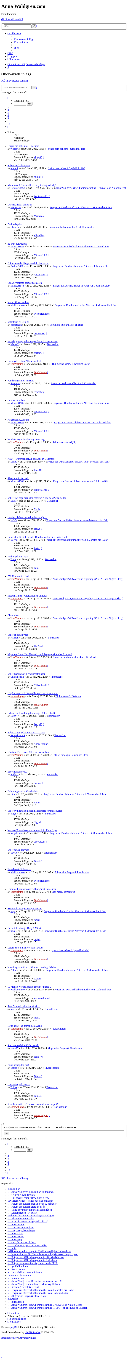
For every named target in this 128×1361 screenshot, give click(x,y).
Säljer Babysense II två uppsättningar (26, 674)
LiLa (13, 794)
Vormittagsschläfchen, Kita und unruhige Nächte (32, 967)
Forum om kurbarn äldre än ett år (66, 324)
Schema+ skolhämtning (19, 165)
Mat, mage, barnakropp (63, 891)
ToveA (14, 852)
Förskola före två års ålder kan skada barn (29, 752)
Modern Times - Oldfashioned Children (27, 595)
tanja (13, 911)
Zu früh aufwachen (17, 243)
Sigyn (13, 813)
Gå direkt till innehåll (12, 19)
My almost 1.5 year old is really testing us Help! (32, 185)
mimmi (14, 168)
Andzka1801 (16, 266)
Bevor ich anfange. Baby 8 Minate (25, 908)
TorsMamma (17, 364)
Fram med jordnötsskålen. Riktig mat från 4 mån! (32, 889)
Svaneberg (16, 383)
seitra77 (15, 1048)
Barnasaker (53, 344)
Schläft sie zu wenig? (18, 322)
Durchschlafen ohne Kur (20, 204)
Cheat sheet (13, 615)
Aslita (13, 970)
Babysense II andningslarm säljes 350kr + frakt (31, 713)
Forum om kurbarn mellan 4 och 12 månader (71, 227)
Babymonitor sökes (17, 771)
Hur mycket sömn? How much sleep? (26, 361)
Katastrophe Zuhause (18, 419)
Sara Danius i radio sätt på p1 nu (24, 1006)
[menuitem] (23, 39)
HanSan (15, 637)
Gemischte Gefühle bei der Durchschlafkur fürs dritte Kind (37, 537)
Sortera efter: (43, 1127)
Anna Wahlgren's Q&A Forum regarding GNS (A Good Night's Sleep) (90, 188)
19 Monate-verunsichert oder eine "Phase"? (29, 986)
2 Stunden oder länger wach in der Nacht (28, 263)
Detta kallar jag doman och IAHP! (25, 1025)
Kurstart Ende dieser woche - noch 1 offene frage (32, 830)
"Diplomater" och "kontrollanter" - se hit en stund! (33, 693)
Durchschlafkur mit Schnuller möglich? (27, 517)
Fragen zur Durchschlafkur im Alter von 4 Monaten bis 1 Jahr (81, 207)
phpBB (14, 1327)
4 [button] (8, 115)
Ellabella (15, 227)
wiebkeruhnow (18, 305)
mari (13, 1009)
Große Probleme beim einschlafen (25, 282)
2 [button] (8, 109)
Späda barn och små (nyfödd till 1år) (66, 148)
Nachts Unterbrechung (19, 302)
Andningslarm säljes (18, 556)
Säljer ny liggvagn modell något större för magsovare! (35, 810)
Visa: (16, 1127)
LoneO (14, 461)
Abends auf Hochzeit (18, 478)
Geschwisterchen (16, 400)
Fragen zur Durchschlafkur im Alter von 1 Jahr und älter (81, 246)
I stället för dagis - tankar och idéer (70, 755)
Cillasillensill (17, 676)
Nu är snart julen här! (18, 1065)
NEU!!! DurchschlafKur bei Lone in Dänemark (31, 458)
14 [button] (9, 124)
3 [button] (8, 112)
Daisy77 (15, 715)
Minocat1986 (17, 246)
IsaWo (14, 520)
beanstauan (16, 324)
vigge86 (15, 148)
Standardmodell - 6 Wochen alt (23, 1045)
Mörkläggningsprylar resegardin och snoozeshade (33, 341)
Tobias (14, 1067)
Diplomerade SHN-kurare (68, 696)
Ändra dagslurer (16, 224)
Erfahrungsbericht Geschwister (23, 791)
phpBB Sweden (32, 1332)
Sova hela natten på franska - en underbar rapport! (33, 1104)
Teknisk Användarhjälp (64, 442)
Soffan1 (14, 774)
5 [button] (8, 118)
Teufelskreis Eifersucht (19, 869)
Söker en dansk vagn (18, 634)
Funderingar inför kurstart (21, 380)
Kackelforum (51, 1009)
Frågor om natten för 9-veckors (23, 146)
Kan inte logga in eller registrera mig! (26, 439)
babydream (16, 833)
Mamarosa (16, 207)
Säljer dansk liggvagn (18, 850)
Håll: (67, 1127)
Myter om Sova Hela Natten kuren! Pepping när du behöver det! (40, 654)
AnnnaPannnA (17, 735)
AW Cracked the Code (19, 576)
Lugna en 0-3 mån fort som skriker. (25, 947)
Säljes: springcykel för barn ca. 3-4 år (26, 732)
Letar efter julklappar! (19, 1084)
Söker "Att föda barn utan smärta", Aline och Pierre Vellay (37, 498)
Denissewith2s (18, 188)
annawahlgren (18, 696)
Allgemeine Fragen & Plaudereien (72, 872)
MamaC (15, 344)
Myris (13, 500)
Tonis (13, 559)
